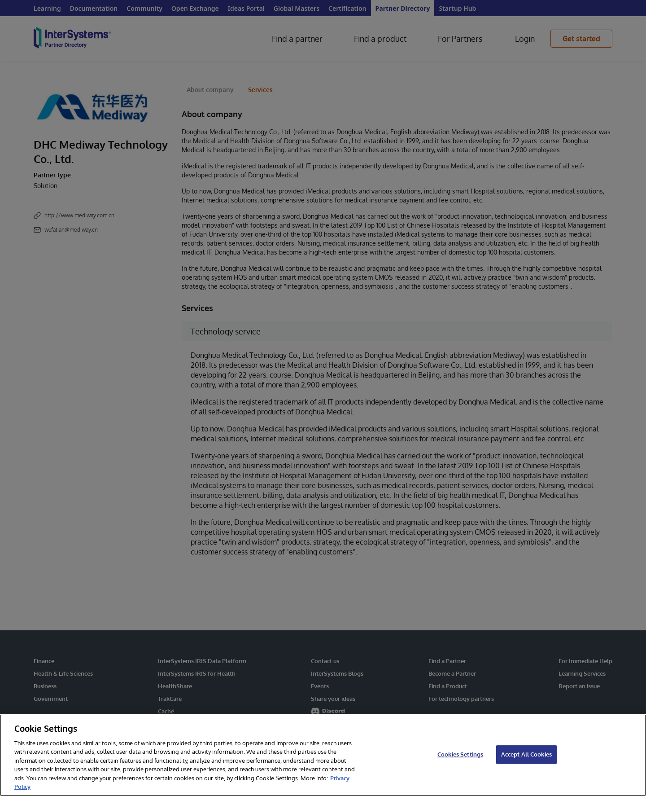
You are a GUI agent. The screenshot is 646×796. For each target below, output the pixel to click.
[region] (323, 755)
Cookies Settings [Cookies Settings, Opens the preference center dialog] (460, 754)
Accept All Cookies (526, 754)
